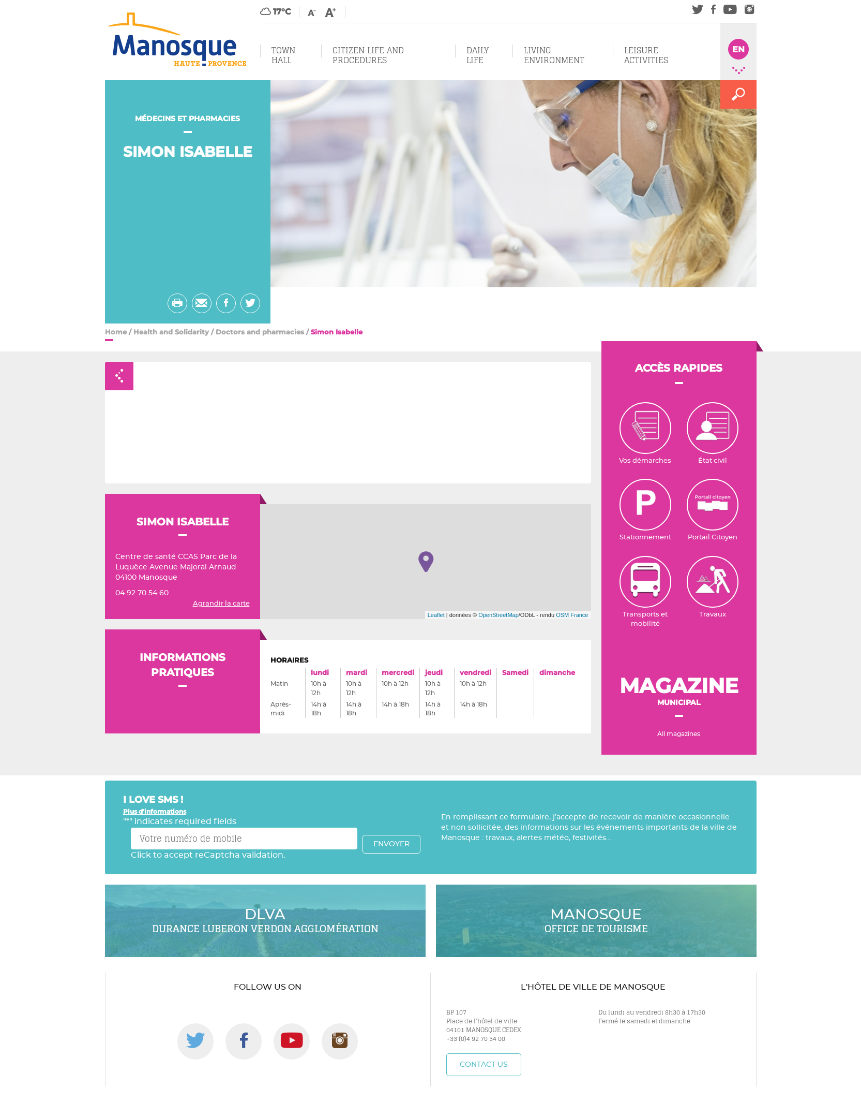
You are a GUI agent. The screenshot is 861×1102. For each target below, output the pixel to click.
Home (116, 332)
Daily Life (477, 55)
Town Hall (283, 55)
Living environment (554, 55)
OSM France (572, 615)
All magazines (678, 734)
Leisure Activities (646, 55)
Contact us (484, 1064)
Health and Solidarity (171, 332)
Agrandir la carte (221, 603)
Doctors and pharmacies (260, 332)
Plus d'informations (154, 811)
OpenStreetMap (498, 615)
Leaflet (436, 615)
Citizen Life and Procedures (368, 55)
